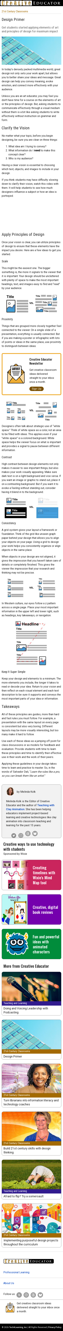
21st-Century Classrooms (17, 1051)
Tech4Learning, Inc (18, 1327)
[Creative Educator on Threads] (27, 832)
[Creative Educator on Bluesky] (34, 832)
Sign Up (36, 388)
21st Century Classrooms (15, 11)
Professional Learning (16, 1272)
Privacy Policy (54, 1327)
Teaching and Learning (15, 1003)
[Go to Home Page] (31, 3)
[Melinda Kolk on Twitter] (12, 832)
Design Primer (13, 1056)
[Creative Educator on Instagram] (20, 832)
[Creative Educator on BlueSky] (39, 1294)
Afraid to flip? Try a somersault (24, 1196)
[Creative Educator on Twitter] (18, 1294)
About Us (8, 1283)
